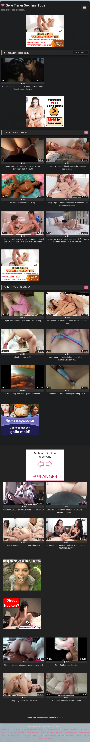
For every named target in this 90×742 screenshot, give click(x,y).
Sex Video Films (14, 735)
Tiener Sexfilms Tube (10, 729)
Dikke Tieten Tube (52, 729)
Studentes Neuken (73, 735)
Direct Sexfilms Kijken (35, 732)
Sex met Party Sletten (54, 735)
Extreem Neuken (68, 729)
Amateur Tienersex (55, 732)
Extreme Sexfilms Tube (31, 729)
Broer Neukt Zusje (16, 732)
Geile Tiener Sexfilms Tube (23, 5)
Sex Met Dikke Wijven (33, 735)
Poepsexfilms (71, 732)
